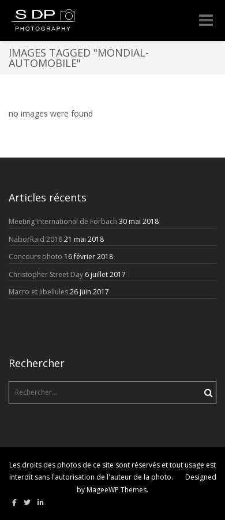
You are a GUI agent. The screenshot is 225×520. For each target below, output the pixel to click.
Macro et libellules (38, 292)
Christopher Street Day (46, 274)
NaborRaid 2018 (35, 239)
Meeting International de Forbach (63, 221)
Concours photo (35, 256)
